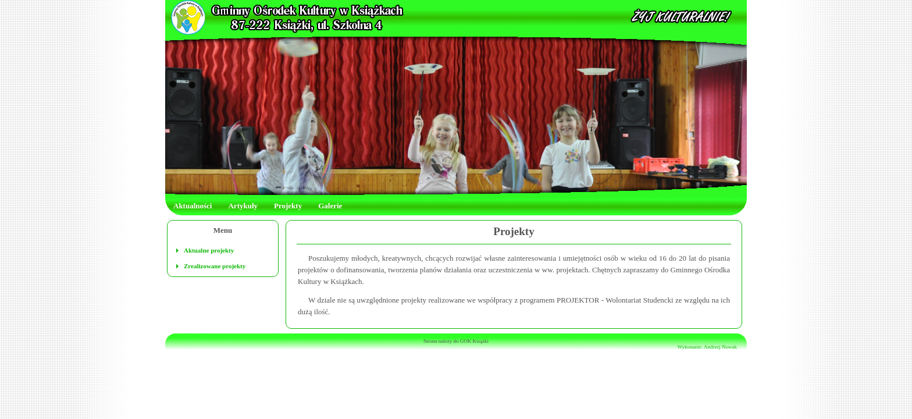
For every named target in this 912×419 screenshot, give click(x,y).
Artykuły (243, 205)
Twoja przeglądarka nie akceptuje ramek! (456, 17)
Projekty (288, 205)
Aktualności (192, 205)
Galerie (330, 205)
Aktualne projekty (209, 250)
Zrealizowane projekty (214, 265)
